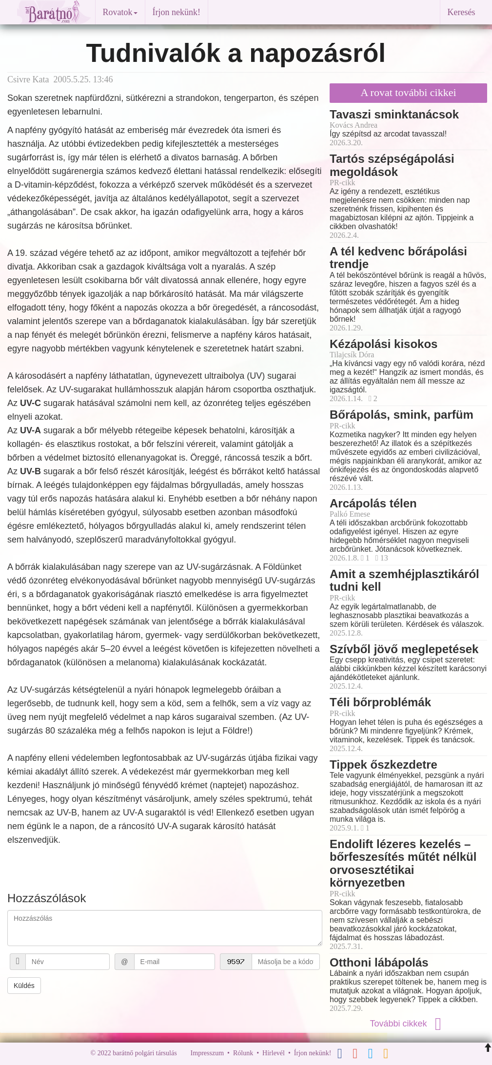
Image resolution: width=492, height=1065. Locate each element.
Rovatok (120, 12)
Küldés (24, 985)
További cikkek (408, 1023)
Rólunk (243, 1053)
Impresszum (207, 1053)
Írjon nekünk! (176, 12)
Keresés (461, 12)
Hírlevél (273, 1053)
